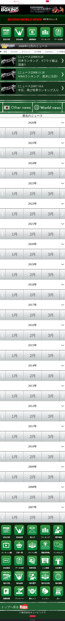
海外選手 (32, 582)
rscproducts (49, 52)
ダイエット (26, 52)
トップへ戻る (14, 607)
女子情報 (37, 52)
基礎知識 (6, 597)
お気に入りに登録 (32, 616)
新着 (5, 52)
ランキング (45, 38)
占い (58, 597)
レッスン (45, 597)
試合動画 (6, 567)
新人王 (32, 536)
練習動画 (32, 38)
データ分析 (58, 38)
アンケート (19, 597)
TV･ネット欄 (6, 552)
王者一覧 (19, 552)
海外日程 (6, 582)
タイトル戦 (32, 552)
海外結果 (19, 582)
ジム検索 (45, 567)
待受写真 (32, 567)
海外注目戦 (45, 582)
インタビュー (58, 552)
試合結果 (19, 38)
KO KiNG (14, 52)
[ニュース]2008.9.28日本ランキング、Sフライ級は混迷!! (38, 60)
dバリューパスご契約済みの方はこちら (19, 3)
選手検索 (58, 536)
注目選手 (58, 567)
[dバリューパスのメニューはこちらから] (50, 1)
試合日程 (6, 38)
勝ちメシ (32, 597)
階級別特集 (45, 552)
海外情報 (58, 582)
